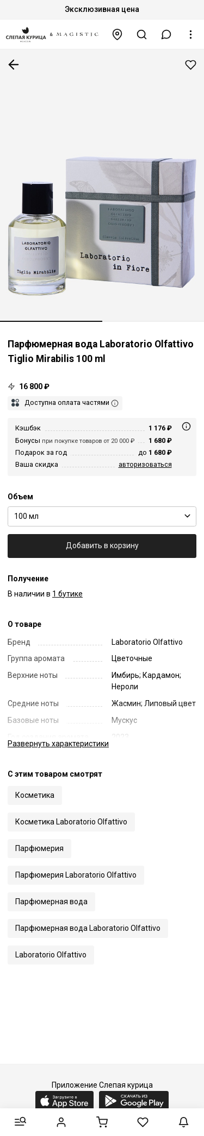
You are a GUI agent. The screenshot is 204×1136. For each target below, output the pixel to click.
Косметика (34, 795)
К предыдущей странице (13, 64)
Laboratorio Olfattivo (50, 954)
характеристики (58, 743)
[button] (166, 34)
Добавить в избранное (190, 65)
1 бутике (67, 593)
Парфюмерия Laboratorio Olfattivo (76, 875)
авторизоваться (145, 464)
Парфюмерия (39, 848)
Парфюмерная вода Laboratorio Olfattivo (87, 928)
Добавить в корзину (102, 545)
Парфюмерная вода (51, 901)
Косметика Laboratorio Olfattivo (71, 821)
